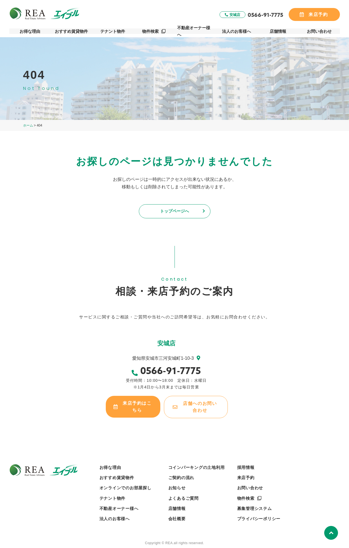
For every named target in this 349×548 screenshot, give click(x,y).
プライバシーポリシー (259, 517)
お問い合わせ (319, 30)
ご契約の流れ (181, 476)
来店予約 (246, 476)
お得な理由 (30, 30)
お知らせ (177, 487)
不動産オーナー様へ (195, 30)
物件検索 (150, 30)
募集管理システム (254, 507)
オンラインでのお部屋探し (125, 487)
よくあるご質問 (183, 497)
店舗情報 (278, 30)
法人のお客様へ (236, 30)
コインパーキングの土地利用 (196, 466)
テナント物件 (112, 30)
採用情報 (246, 466)
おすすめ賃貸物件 (71, 30)
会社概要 (177, 517)
